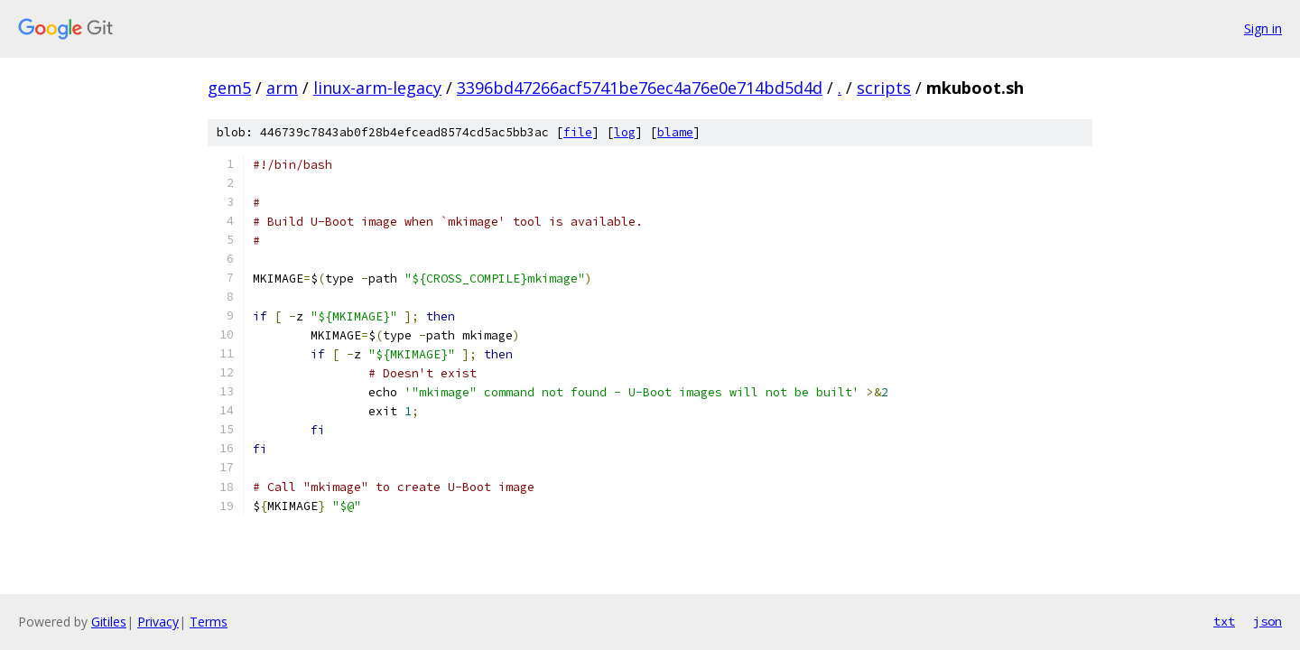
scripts (884, 87)
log (625, 132)
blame (675, 132)
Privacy (158, 621)
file (577, 132)
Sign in (1263, 28)
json (1267, 621)
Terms (209, 621)
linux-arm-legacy (377, 87)
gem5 (229, 87)
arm (282, 87)
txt (1224, 621)
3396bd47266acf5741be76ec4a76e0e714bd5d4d (639, 87)
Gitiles (108, 621)
